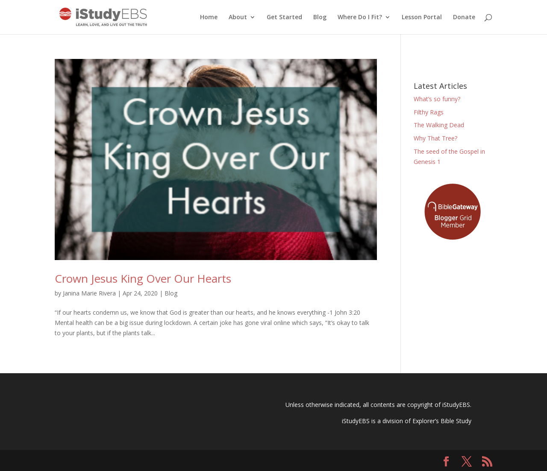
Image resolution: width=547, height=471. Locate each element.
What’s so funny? (437, 99)
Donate (464, 17)
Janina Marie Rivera (89, 293)
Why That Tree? (435, 138)
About (238, 17)
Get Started (284, 17)
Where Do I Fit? (360, 17)
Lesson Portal (422, 17)
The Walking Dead (439, 125)
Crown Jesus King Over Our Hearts (143, 278)
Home (209, 17)
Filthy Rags (429, 112)
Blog (319, 17)
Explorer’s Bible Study (441, 421)
